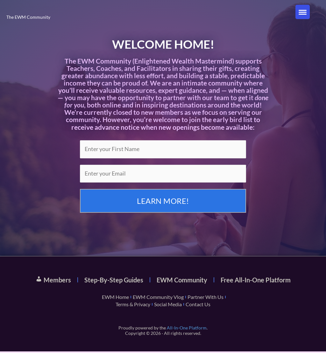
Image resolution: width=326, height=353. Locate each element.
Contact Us (198, 305)
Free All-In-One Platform (256, 281)
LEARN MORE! (163, 202)
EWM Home (115, 298)
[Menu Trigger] (302, 12)
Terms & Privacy (133, 305)
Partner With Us (205, 298)
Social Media (168, 305)
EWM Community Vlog (158, 298)
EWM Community (182, 281)
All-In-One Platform (187, 329)
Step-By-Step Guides (113, 281)
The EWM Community (29, 17)
